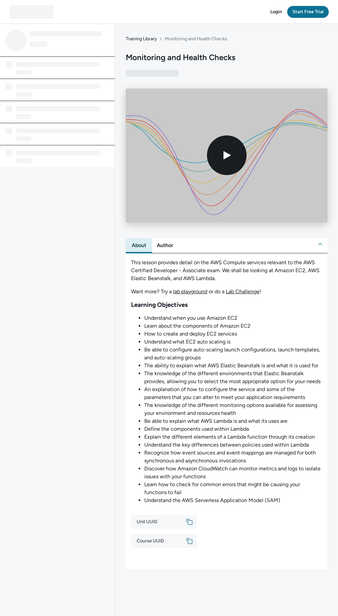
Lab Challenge (242, 291)
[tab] (139, 245)
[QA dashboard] (31, 12)
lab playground (190, 291)
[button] (276, 12)
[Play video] (227, 155)
